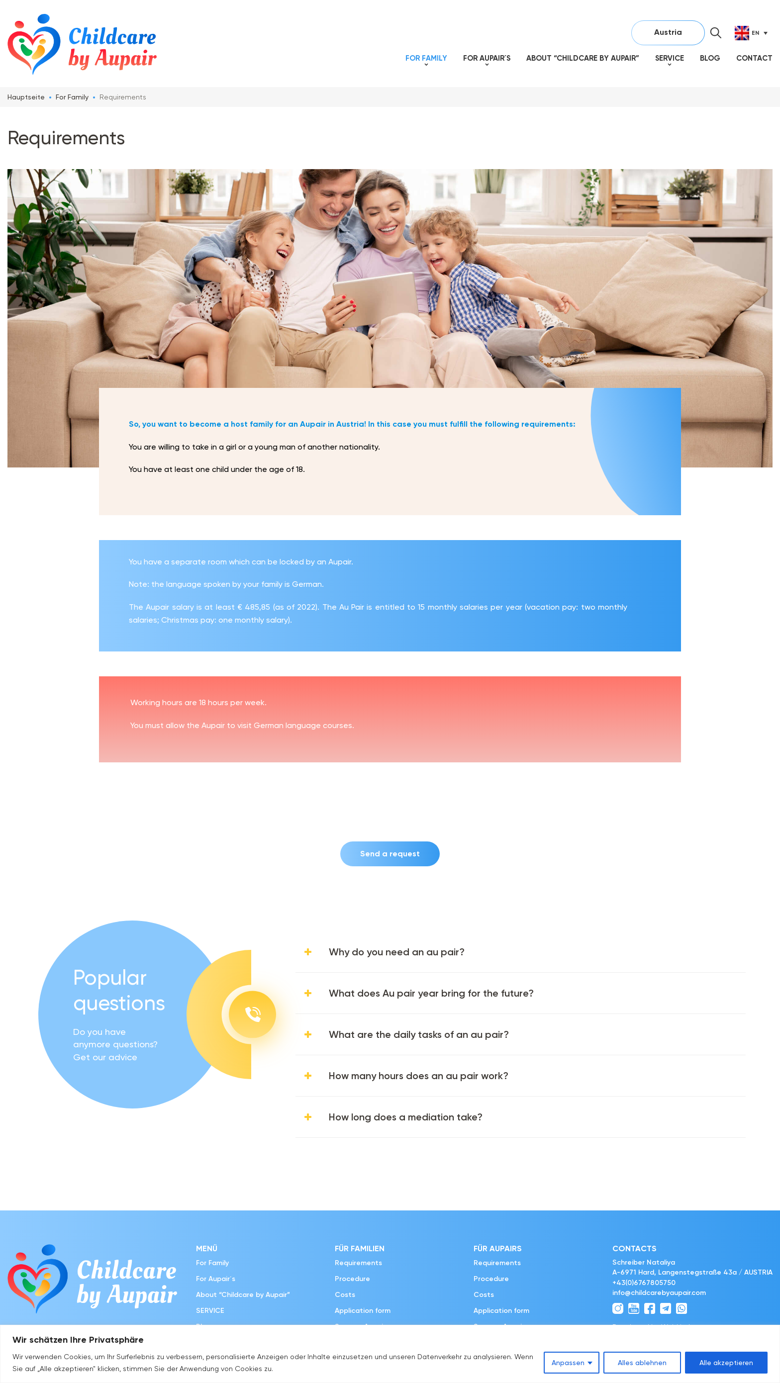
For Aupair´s (486, 58)
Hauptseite (26, 97)
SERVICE (669, 58)
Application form (362, 1310)
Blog (710, 58)
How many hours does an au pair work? (418, 1076)
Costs (345, 1295)
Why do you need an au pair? (397, 952)
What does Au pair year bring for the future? (431, 993)
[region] (390, 1354)
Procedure (352, 1279)
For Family (426, 58)
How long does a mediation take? (406, 1117)
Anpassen (568, 1363)
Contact (754, 58)
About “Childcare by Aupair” (582, 58)
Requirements (358, 1263)
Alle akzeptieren (726, 1363)
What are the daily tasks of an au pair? (419, 1034)
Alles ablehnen (642, 1363)
